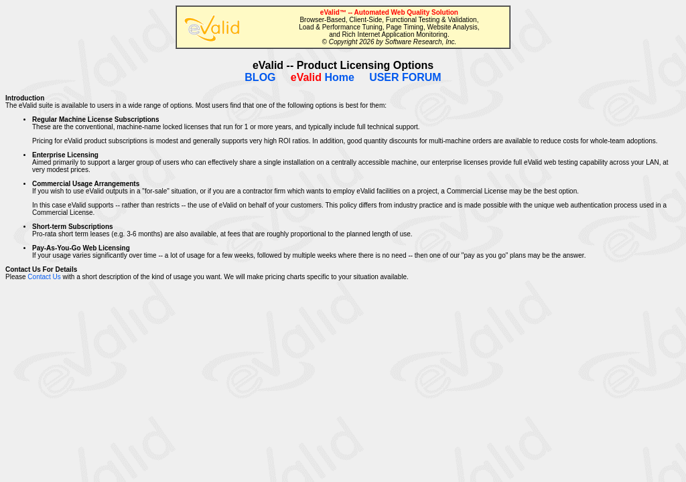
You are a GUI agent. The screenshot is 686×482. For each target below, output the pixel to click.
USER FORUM (405, 77)
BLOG (260, 77)
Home (322, 77)
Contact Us (43, 276)
